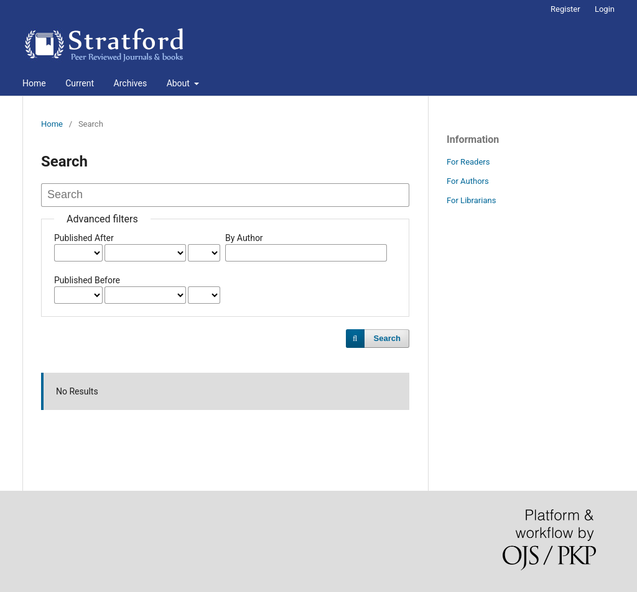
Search (387, 338)
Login (605, 9)
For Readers (468, 161)
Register (565, 9)
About (179, 83)
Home (34, 83)
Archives (130, 83)
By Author (244, 238)
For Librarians (471, 200)
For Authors (468, 181)
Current (79, 83)
